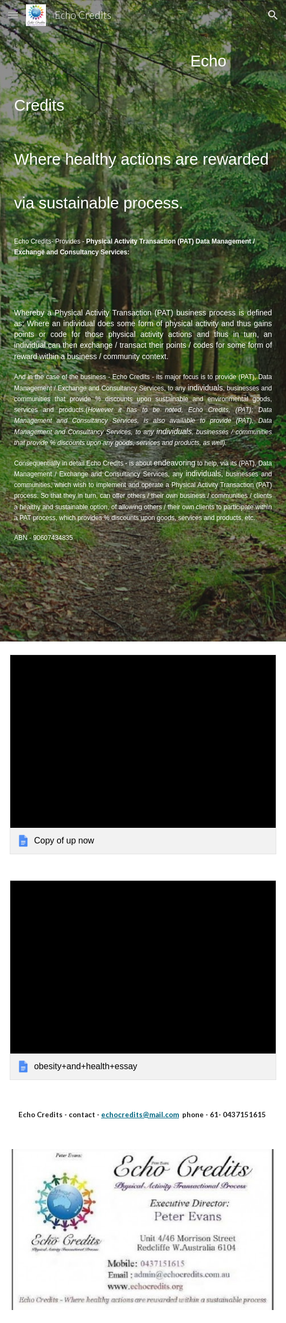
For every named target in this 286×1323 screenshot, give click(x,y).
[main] (143, 321)
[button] (13, 15)
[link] (143, 754)
